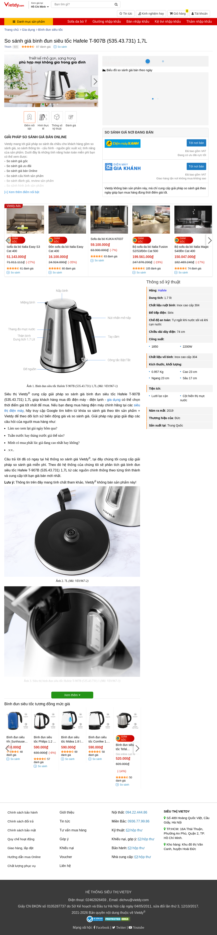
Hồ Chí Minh (121, 58)
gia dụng (114, 399)
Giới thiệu (67, 812)
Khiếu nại (67, 848)
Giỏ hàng (179, 12)
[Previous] (7, 81)
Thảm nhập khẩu (199, 21)
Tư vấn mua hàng (73, 830)
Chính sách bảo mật (21, 830)
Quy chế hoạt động (20, 839)
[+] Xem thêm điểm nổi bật (21, 192)
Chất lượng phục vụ (21, 866)
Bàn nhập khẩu (137, 21)
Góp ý (64, 839)
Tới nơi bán (196, 143)
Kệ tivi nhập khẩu (168, 21)
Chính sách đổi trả (20, 821)
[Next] (95, 81)
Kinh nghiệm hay (151, 13)
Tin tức (125, 13)
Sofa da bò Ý (77, 21)
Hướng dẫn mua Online (23, 857)
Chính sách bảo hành (22, 812)
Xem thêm (72, 695)
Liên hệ (65, 866)
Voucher (66, 857)
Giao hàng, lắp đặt (20, 848)
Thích (7, 46)
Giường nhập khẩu (106, 21)
